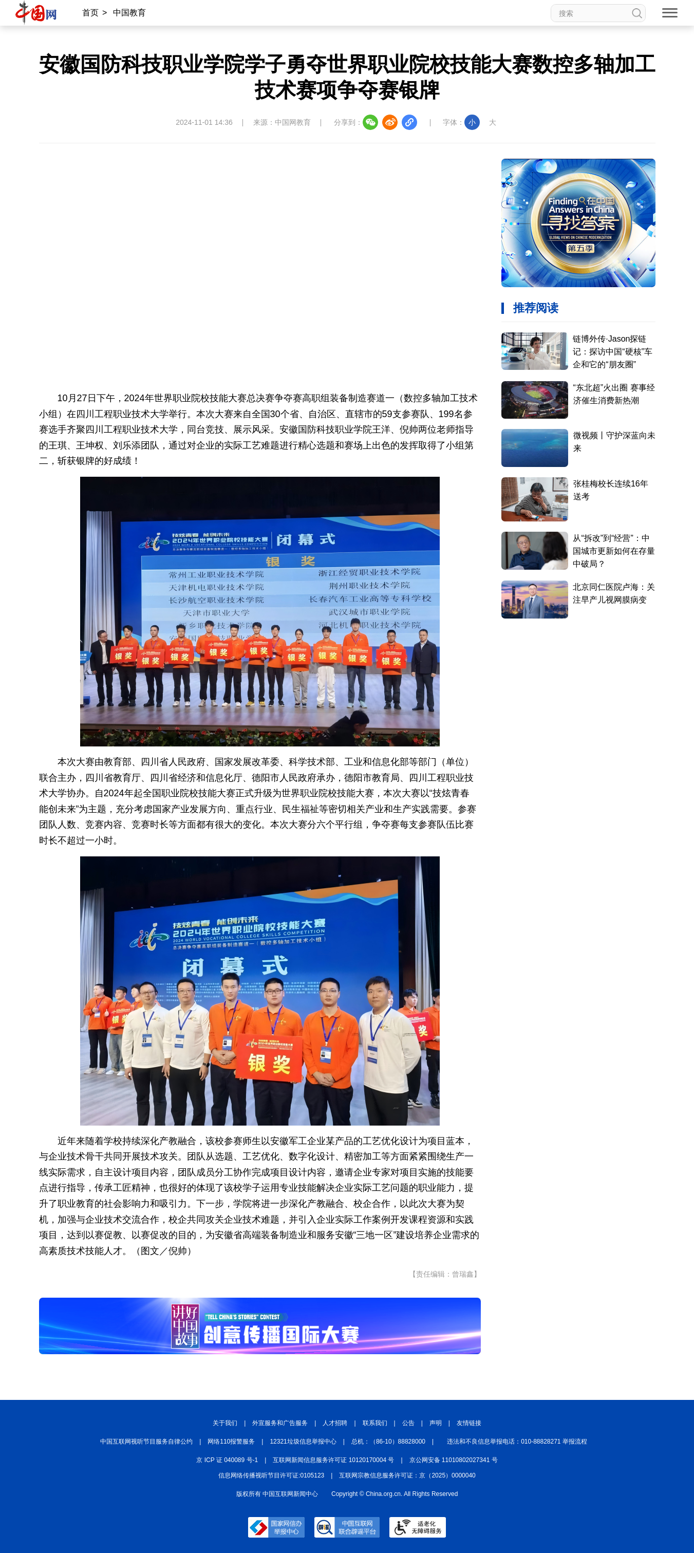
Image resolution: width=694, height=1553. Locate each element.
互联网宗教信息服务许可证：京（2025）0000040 (407, 1475)
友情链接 (469, 1423)
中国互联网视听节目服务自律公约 (146, 1441)
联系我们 (375, 1423)
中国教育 (129, 12)
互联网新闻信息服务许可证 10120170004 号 (333, 1460)
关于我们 (225, 1423)
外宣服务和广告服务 (280, 1423)
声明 (435, 1423)
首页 (90, 12)
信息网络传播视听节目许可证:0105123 (271, 1475)
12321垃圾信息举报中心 (303, 1441)
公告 (408, 1423)
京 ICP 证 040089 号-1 (227, 1460)
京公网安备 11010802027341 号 (453, 1460)
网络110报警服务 (231, 1441)
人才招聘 (335, 1423)
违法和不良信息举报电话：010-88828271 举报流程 (517, 1441)
